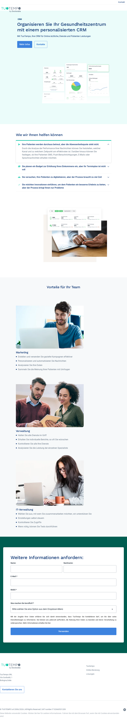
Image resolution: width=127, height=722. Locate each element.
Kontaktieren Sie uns (12, 689)
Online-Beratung (93, 670)
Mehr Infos (24, 44)
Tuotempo (90, 666)
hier (49, 623)
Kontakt (121, 2)
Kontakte (41, 44)
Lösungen (90, 674)
